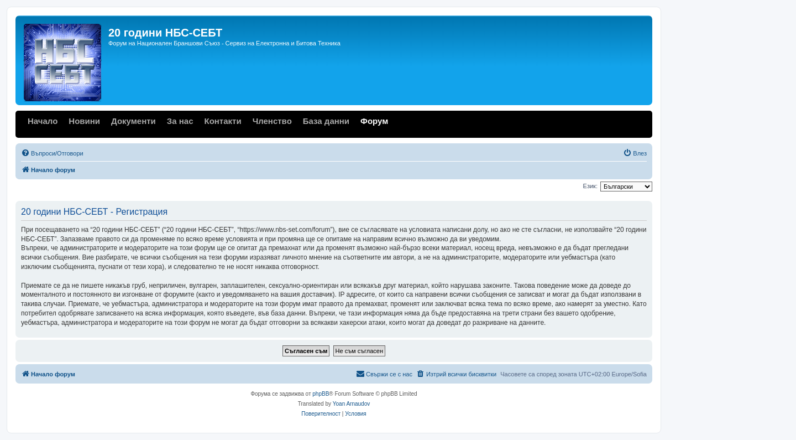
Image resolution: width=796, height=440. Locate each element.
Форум (374, 121)
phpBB (320, 394)
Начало (42, 121)
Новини (84, 121)
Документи (133, 121)
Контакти (222, 121)
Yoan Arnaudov (351, 404)
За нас (180, 121)
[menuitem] (52, 153)
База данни (326, 121)
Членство (272, 121)
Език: (590, 186)
